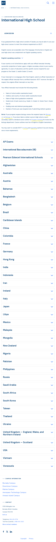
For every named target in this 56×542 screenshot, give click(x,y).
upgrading (34, 128)
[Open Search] (48, 3)
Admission (9, 33)
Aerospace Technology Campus (14, 492)
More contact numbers (10, 524)
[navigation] (4, 2)
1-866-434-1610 (19, 521)
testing (25, 128)
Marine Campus (8, 489)
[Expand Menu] (51, 33)
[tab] (28, 142)
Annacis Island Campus (11, 495)
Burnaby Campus (9, 483)
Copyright (23, 539)
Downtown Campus (10, 486)
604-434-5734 (14, 519)
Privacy (31, 539)
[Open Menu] (53, 3)
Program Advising (37, 120)
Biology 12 (8, 117)
